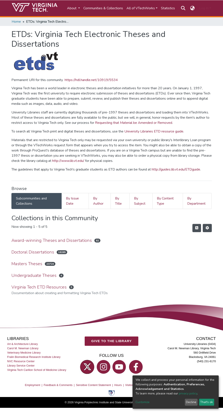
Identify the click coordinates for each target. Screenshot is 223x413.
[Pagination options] (207, 228)
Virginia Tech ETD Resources (39, 287)
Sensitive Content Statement (93, 385)
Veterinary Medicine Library (24, 352)
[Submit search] (183, 8)
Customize (143, 402)
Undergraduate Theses (33, 275)
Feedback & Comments (58, 385)
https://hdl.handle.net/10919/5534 (91, 80)
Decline (191, 402)
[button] (192, 8)
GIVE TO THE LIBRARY (111, 341)
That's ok (206, 402)
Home (16, 21)
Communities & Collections (103, 8)
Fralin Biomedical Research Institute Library (34, 357)
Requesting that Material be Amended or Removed (133, 122)
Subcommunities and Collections (31, 201)
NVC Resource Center (20, 361)
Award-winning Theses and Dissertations (51, 240)
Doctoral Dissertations (32, 252)
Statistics (168, 8)
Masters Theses (26, 264)
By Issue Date (72, 201)
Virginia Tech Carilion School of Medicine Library (36, 370)
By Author (98, 201)
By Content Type (165, 201)
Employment (32, 385)
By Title (118, 201)
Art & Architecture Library (22, 344)
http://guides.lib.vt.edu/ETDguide (176, 169)
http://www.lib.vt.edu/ (68, 160)
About (72, 8)
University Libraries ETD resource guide (153, 131)
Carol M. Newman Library (22, 348)
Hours (118, 385)
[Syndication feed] (196, 228)
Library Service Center (20, 365)
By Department (196, 201)
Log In (204, 8)
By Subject (139, 201)
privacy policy (188, 393)
